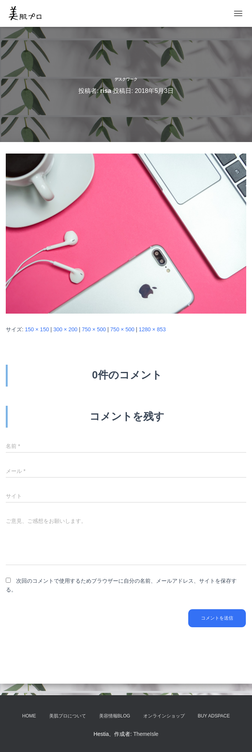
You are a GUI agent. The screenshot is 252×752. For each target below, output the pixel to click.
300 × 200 (65, 329)
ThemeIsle (145, 734)
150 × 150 (37, 329)
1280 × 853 (152, 329)
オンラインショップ (164, 716)
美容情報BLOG (114, 716)
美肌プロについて (67, 716)
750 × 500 (94, 329)
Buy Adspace (214, 716)
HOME (29, 716)
